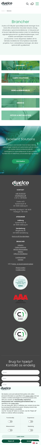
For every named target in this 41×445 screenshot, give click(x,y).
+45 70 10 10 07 (21, 194)
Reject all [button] (11, 441)
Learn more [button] (20, 436)
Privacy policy (20, 268)
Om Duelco (20, 161)
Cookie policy (20, 270)
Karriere (20, 260)
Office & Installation (21, 254)
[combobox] (35, 443)
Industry (20, 245)
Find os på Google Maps (20, 236)
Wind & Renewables (20, 249)
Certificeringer (20, 257)
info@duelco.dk (20, 196)
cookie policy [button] (15, 403)
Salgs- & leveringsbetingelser (22, 264)
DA (35, 443)
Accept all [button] (30, 441)
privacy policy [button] (29, 396)
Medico (20, 252)
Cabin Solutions (20, 247)
